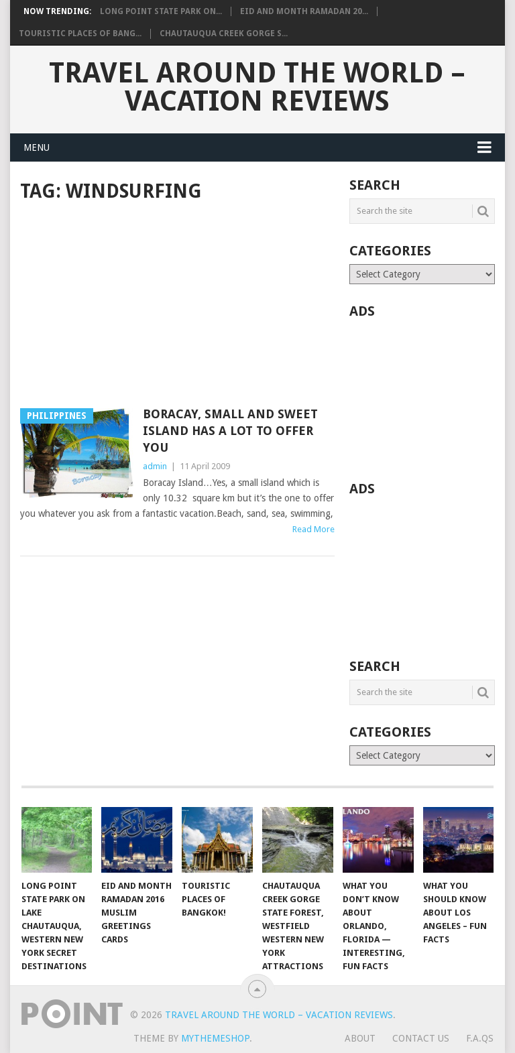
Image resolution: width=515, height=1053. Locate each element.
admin (155, 466)
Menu (36, 147)
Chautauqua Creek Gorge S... (224, 33)
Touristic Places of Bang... (80, 33)
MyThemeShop (215, 1038)
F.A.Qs (480, 1038)
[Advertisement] (177, 306)
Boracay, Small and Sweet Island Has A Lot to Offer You (230, 430)
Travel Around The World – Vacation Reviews (257, 87)
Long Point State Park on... (161, 11)
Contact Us (420, 1038)
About (360, 1038)
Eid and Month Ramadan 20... (304, 11)
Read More (313, 529)
